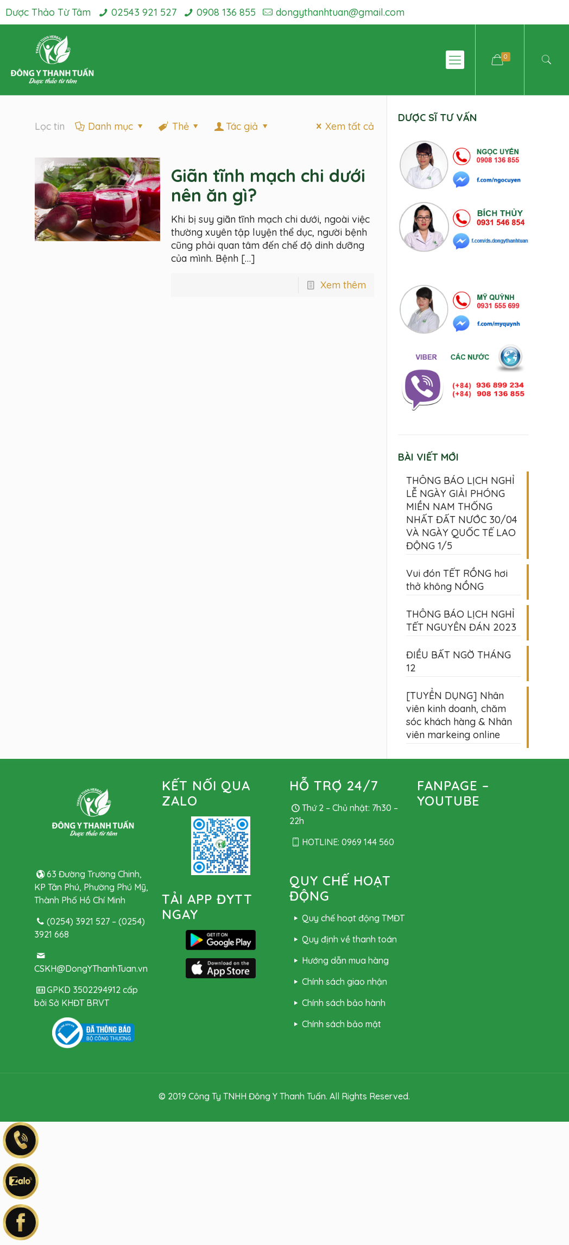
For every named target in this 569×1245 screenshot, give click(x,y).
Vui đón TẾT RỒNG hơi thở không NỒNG (457, 580)
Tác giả (241, 126)
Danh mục (110, 126)
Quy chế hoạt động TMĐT (346, 918)
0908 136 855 (226, 12)
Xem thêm (343, 285)
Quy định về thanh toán (342, 939)
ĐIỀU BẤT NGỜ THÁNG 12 (458, 661)
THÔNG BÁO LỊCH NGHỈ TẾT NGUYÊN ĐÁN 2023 (461, 620)
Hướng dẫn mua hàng (338, 960)
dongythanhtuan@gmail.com (340, 12)
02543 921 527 (143, 12)
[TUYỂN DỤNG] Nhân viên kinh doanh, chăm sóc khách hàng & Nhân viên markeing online (459, 715)
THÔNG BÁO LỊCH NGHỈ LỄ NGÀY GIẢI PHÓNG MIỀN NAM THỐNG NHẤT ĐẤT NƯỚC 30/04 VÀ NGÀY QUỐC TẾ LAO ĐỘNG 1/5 (461, 513)
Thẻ (179, 126)
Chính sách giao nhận (338, 981)
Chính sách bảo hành (337, 1002)
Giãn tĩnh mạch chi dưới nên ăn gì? (268, 185)
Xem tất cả (343, 126)
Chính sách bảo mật (335, 1023)
